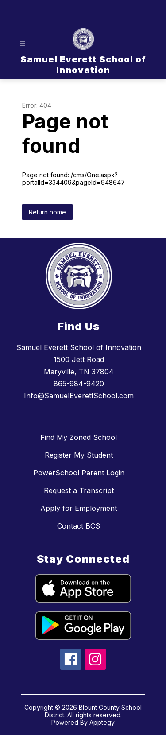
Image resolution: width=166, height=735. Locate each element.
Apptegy (102, 722)
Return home (47, 212)
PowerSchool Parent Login (78, 472)
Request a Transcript (79, 490)
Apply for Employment (78, 508)
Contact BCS (78, 525)
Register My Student (79, 455)
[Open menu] (23, 44)
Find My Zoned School (78, 437)
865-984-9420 (79, 383)
